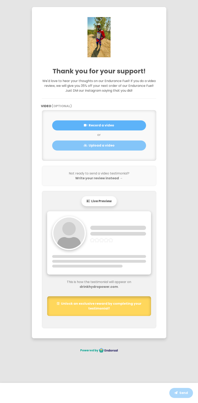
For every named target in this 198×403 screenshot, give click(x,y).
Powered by (99, 350)
